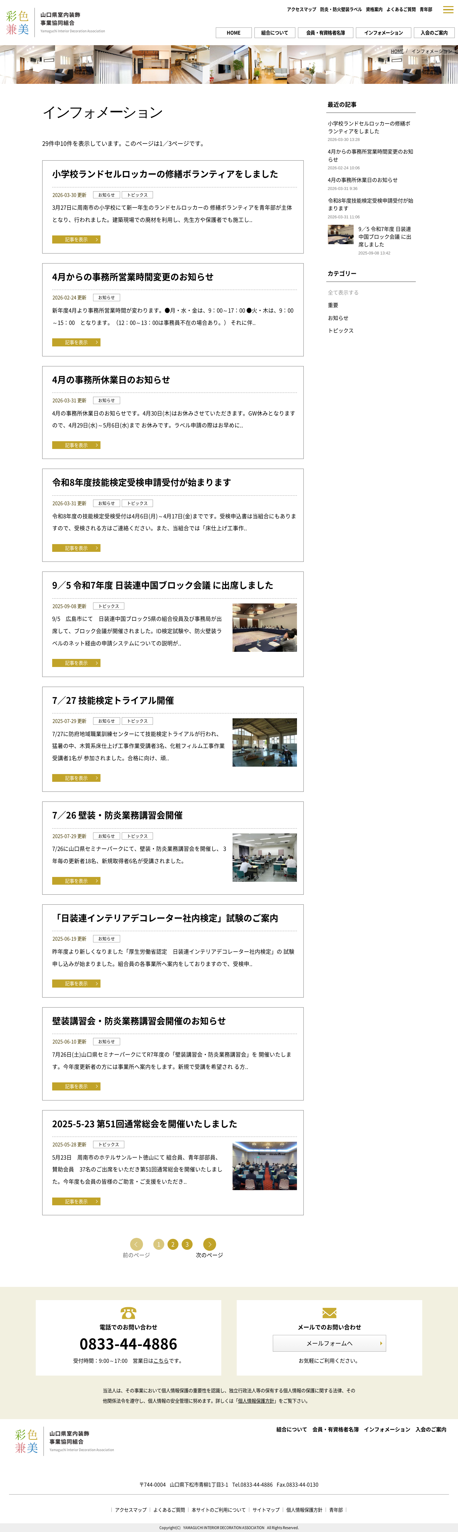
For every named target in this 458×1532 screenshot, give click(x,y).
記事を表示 (76, 239)
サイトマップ (266, 1509)
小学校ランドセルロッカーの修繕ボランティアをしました (165, 173)
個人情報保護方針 (256, 1400)
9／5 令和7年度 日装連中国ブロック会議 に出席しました (162, 585)
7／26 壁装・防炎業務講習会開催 (117, 815)
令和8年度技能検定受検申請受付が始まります (141, 482)
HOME (234, 32)
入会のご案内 (434, 32)
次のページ (209, 1254)
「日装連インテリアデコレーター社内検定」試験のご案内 (165, 917)
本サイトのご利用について (219, 1509)
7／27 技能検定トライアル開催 (113, 700)
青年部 (426, 9)
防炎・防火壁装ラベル (341, 9)
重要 (333, 305)
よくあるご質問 (401, 9)
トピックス (341, 330)
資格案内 (374, 9)
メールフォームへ (329, 1343)
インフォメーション (383, 32)
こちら (161, 1360)
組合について (274, 32)
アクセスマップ (301, 9)
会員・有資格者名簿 (325, 32)
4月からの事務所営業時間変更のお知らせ (133, 276)
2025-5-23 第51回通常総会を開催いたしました (144, 1123)
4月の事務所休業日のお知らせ (111, 379)
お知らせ (338, 318)
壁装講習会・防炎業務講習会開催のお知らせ (139, 1020)
